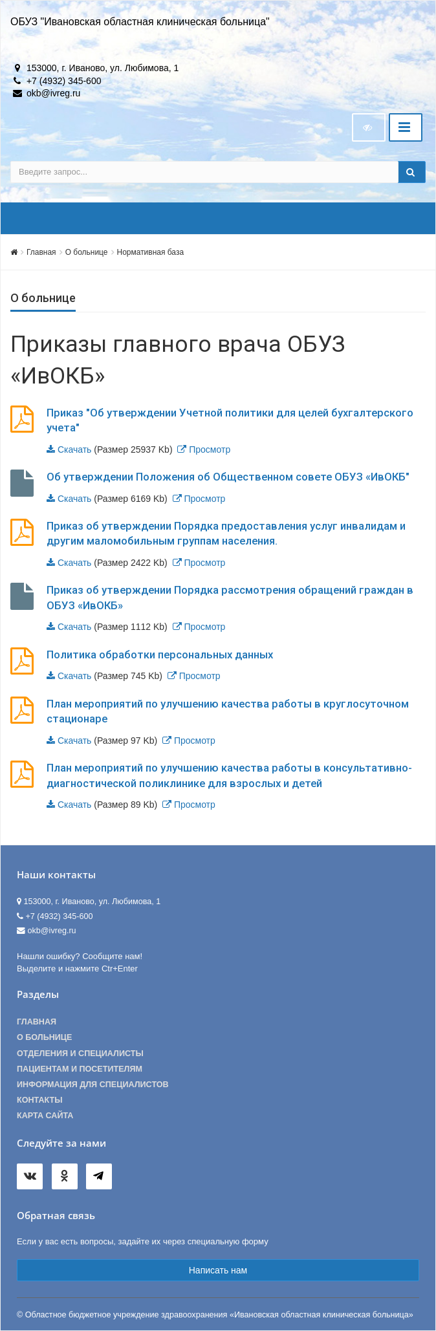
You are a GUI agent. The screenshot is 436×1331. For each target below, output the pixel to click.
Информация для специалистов (93, 1084)
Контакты (40, 1100)
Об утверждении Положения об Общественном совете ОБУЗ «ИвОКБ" (228, 476)
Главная (41, 252)
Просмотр (209, 449)
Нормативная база (150, 252)
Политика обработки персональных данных (160, 654)
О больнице (86, 252)
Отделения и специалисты (80, 1053)
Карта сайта (45, 1115)
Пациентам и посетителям (79, 1069)
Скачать (75, 449)
